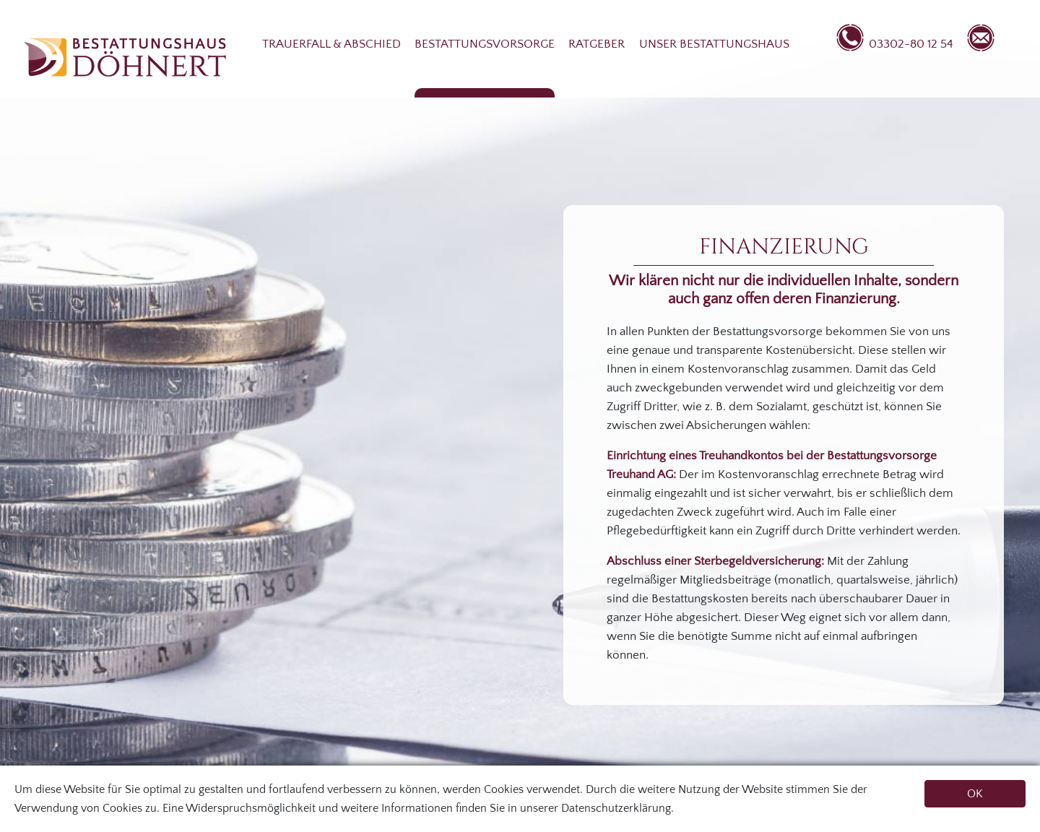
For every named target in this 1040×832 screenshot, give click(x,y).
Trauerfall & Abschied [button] (331, 44)
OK (975, 793)
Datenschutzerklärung (616, 808)
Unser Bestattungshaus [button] (714, 44)
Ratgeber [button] (596, 44)
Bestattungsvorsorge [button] (485, 44)
